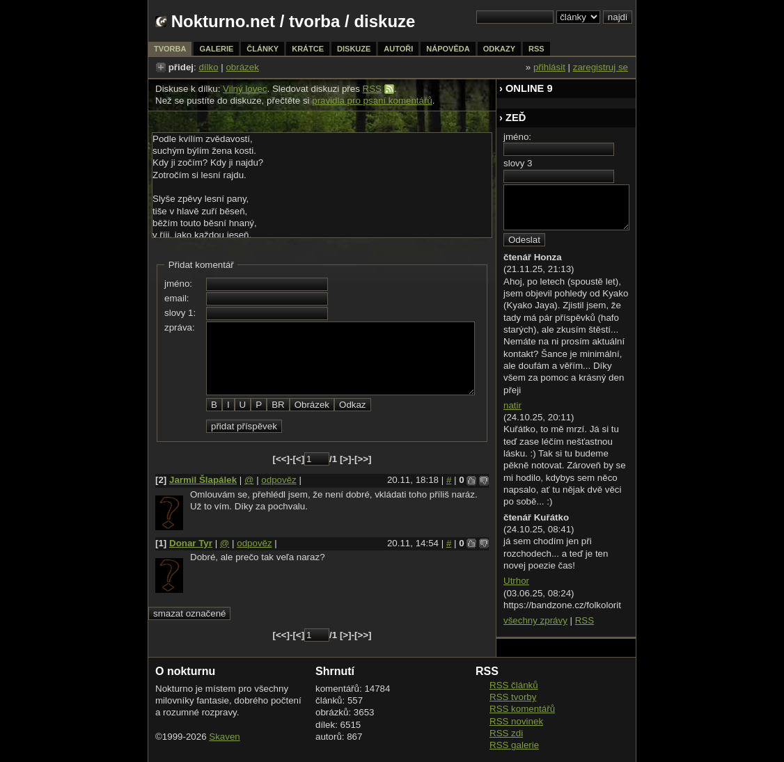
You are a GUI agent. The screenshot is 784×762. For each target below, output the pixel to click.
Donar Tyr (190, 543)
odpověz (278, 480)
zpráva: (179, 327)
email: (176, 298)
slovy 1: (180, 313)
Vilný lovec (245, 89)
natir (512, 405)
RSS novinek (516, 721)
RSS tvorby (512, 697)
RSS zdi (506, 733)
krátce (308, 49)
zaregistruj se (600, 67)
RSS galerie (514, 745)
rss (536, 49)
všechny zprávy (535, 620)
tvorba (314, 21)
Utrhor (516, 581)
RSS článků (513, 685)
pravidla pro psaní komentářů (372, 100)
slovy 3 (517, 163)
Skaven (224, 736)
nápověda (447, 49)
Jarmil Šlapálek (203, 480)
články (262, 49)
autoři (398, 49)
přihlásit (549, 67)
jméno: (178, 283)
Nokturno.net (223, 21)
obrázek (242, 67)
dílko (208, 67)
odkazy (499, 49)
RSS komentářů (522, 709)
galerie (216, 49)
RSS (372, 89)
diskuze (353, 49)
